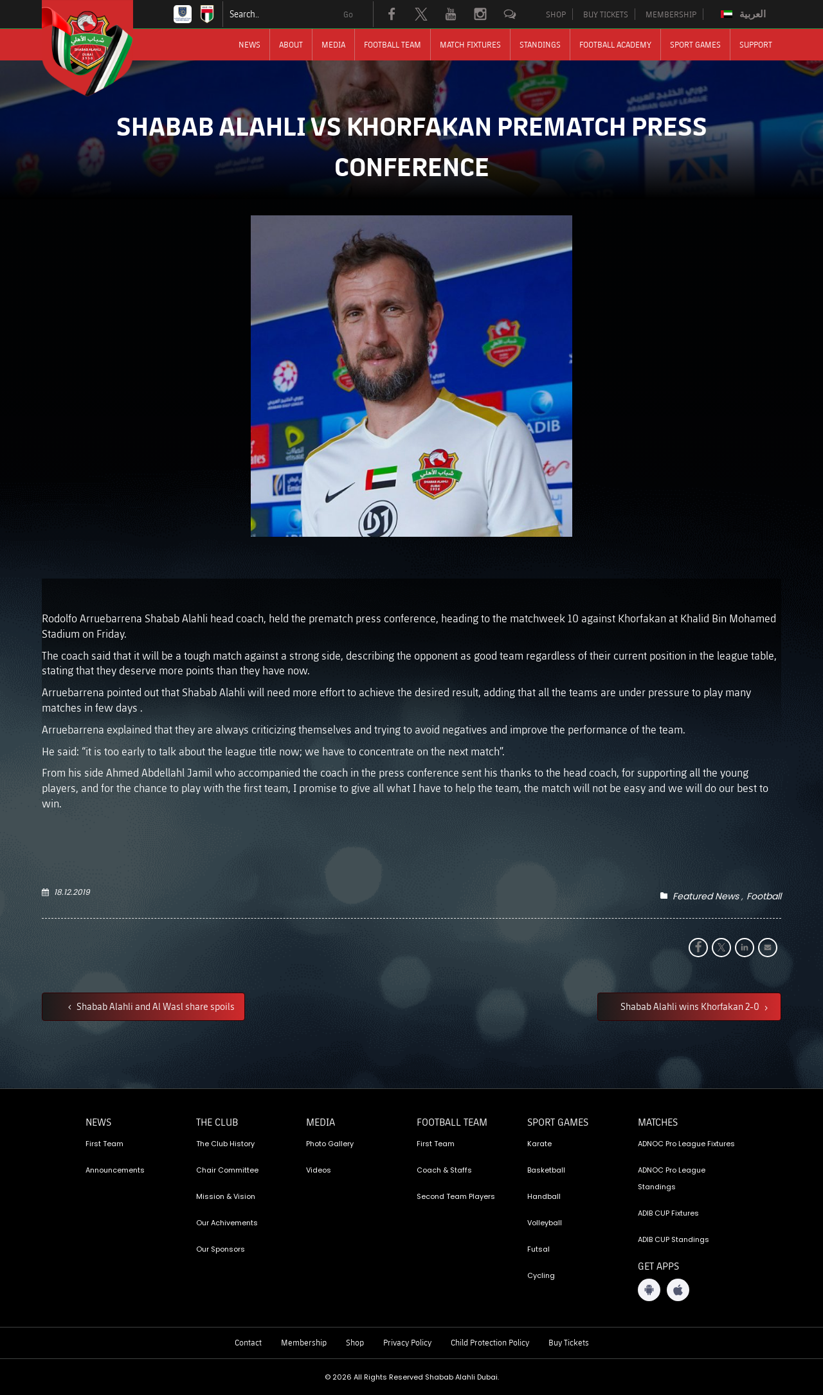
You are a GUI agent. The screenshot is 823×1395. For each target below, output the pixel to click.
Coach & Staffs (444, 1170)
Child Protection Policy (490, 1342)
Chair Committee (227, 1170)
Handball (544, 1196)
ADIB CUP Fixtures (668, 1213)
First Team (104, 1143)
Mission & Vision (225, 1196)
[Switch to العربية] (744, 14)
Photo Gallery (330, 1143)
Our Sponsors (220, 1249)
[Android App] (649, 1290)
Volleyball (544, 1223)
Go (348, 14)
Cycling (541, 1275)
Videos (318, 1170)
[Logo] (99, 48)
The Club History (225, 1143)
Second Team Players (456, 1196)
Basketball (546, 1170)
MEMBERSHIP (671, 14)
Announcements (115, 1170)
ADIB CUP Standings (673, 1239)
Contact (248, 1342)
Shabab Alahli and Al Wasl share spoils (155, 1006)
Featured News (706, 896)
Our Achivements (227, 1223)
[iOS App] (678, 1290)
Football (763, 896)
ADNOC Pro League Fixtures (686, 1143)
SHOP (556, 14)
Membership (304, 1342)
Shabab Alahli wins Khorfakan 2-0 (690, 1006)
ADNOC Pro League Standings (671, 1178)
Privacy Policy (407, 1342)
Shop (355, 1342)
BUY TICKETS (605, 14)
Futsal (538, 1249)
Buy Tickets (568, 1342)
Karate (539, 1143)
